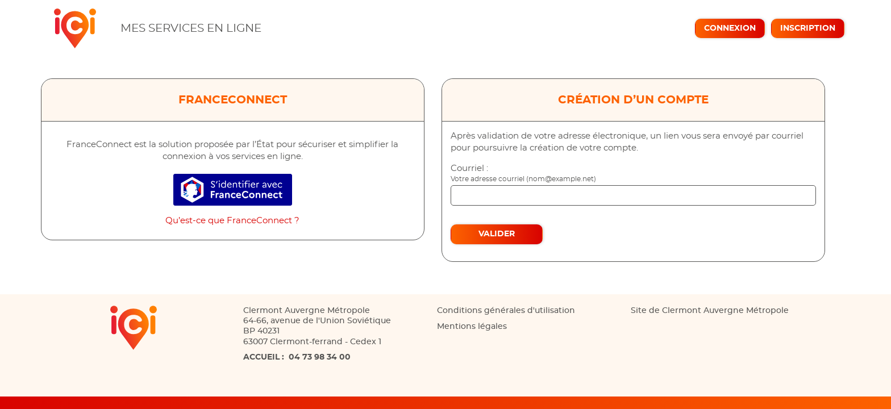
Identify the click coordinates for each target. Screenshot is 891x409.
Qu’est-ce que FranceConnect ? (232, 220)
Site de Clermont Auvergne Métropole (710, 311)
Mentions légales (472, 327)
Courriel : (469, 168)
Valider (496, 234)
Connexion (730, 28)
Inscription (807, 28)
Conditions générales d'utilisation (506, 311)
